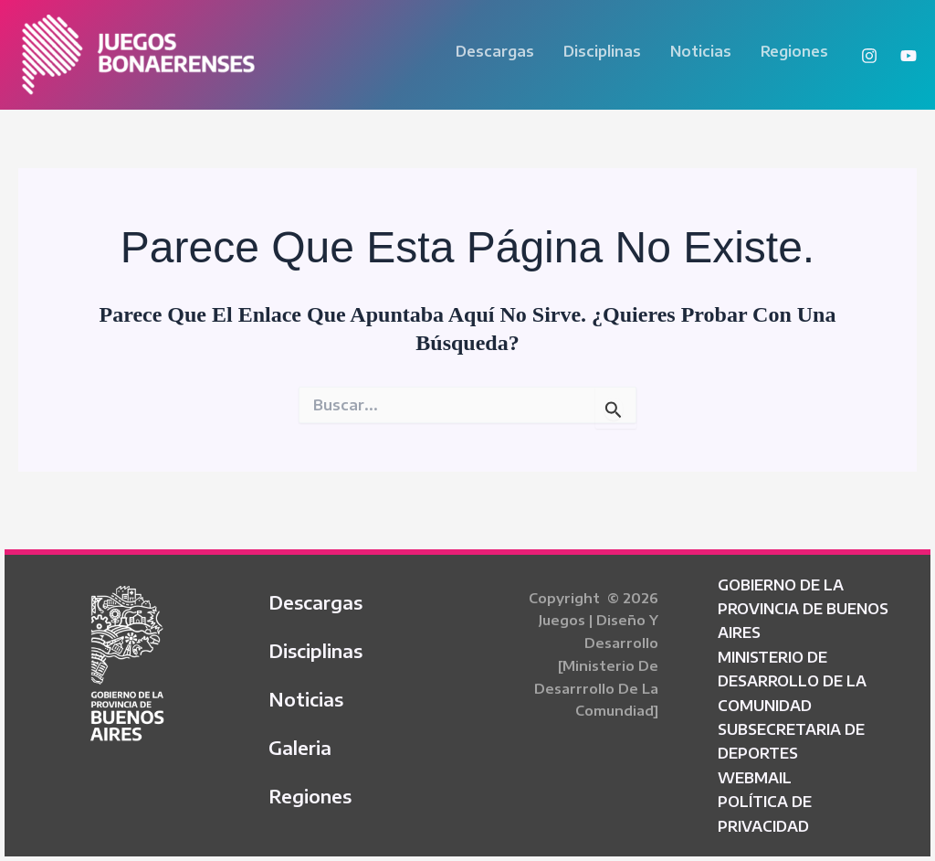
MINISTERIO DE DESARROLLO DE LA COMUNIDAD (792, 681)
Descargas (495, 51)
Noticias (700, 51)
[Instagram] (869, 56)
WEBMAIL (755, 778)
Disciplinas (602, 51)
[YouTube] (908, 56)
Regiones (794, 51)
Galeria (299, 747)
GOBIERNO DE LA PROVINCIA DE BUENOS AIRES (803, 609)
